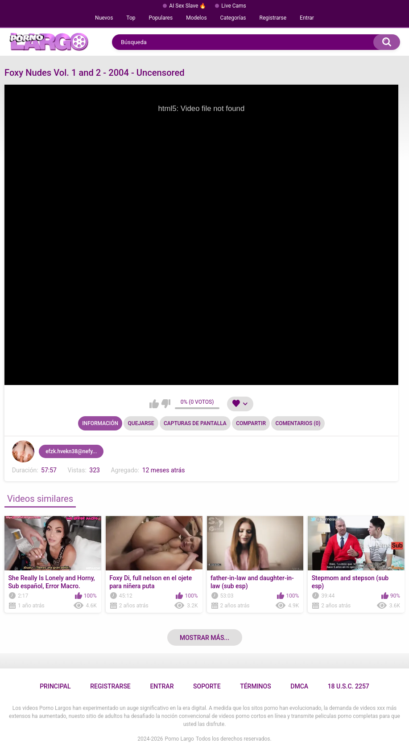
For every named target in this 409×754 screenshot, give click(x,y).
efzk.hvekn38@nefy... (71, 451)
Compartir (251, 423)
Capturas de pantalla (195, 423)
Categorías (233, 18)
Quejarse (141, 423)
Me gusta (154, 403)
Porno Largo (179, 739)
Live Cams (233, 6)
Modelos (196, 18)
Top (130, 18)
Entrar (307, 18)
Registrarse (273, 18)
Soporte (206, 686)
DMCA (299, 686)
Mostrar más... (204, 637)
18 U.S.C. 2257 (348, 686)
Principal (55, 686)
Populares (161, 18)
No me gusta (165, 403)
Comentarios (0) (297, 423)
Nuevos (104, 18)
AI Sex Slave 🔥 (187, 6)
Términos (255, 686)
